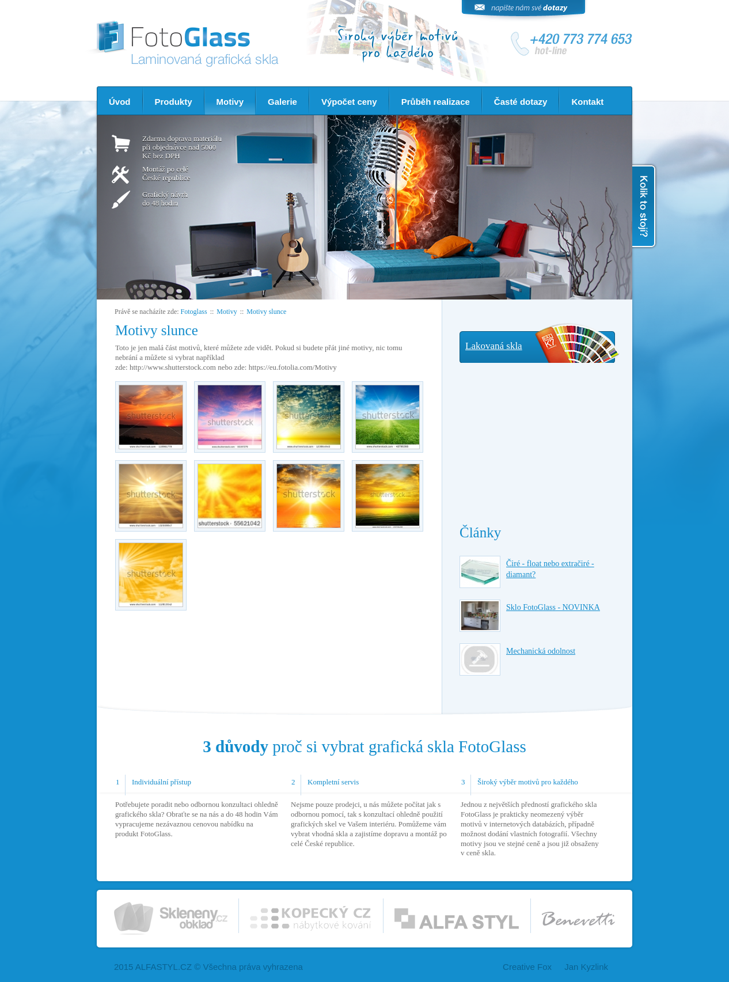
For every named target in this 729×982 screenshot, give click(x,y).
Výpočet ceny (349, 102)
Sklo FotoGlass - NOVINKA (553, 607)
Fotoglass (194, 312)
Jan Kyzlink (586, 967)
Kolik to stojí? (645, 206)
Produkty (173, 102)
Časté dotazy (521, 102)
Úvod (120, 102)
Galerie (282, 102)
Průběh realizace (435, 102)
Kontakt (587, 102)
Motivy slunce (266, 312)
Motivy (230, 102)
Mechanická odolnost (540, 651)
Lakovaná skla (493, 345)
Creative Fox (527, 967)
